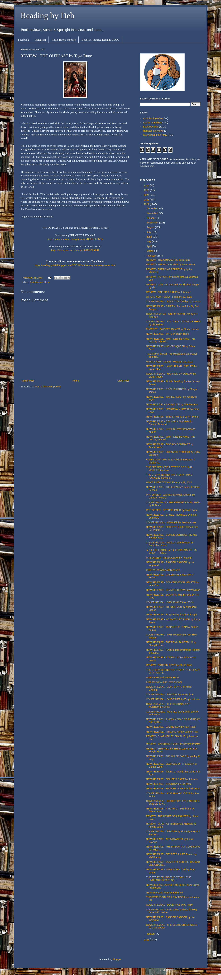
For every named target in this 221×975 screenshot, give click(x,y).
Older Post (123, 380)
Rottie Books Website (64, 39)
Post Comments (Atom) (47, 386)
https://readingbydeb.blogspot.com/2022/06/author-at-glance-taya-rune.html (75, 265)
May (149, 241)
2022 (147, 204)
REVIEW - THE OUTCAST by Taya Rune (168, 259)
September (153, 222)
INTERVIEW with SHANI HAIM (162, 677)
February (152, 255)
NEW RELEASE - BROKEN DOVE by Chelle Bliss (173, 788)
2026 (147, 185)
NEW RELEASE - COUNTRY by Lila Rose (168, 783)
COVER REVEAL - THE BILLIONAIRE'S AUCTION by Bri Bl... (167, 705)
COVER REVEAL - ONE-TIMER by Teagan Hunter (173, 699)
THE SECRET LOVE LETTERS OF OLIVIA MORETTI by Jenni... (169, 469)
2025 (147, 190)
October (151, 218)
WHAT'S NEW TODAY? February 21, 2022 (169, 482)
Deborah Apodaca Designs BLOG (100, 39)
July (149, 232)
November (152, 213)
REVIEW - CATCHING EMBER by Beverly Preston (173, 744)
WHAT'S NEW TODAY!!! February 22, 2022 (169, 361)
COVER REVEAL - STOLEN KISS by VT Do (169, 602)
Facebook (23, 39)
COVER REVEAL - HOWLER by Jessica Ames (171, 522)
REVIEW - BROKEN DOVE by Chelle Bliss (169, 665)
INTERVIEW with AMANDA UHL (163, 570)
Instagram (40, 39)
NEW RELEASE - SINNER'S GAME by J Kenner (172, 779)
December (152, 208)
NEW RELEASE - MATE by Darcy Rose (167, 333)
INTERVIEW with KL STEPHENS (164, 682)
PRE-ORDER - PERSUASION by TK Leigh (169, 557)
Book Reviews (36, 282)
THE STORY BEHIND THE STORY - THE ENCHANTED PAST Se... (168, 879)
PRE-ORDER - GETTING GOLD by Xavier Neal (171, 510)
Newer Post (27, 380)
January (151, 933)
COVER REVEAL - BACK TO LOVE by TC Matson (173, 301)
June (149, 236)
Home (75, 380)
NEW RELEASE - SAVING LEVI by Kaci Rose (170, 726)
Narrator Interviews (153, 130)
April (149, 246)
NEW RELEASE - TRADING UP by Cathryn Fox (172, 731)
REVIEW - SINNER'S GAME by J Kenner (168, 292)
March (150, 251)
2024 (147, 195)
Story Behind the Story (155, 135)
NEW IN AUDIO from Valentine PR (164, 892)
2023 (147, 199)
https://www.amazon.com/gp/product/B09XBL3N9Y (75, 238)
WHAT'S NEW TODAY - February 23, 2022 (169, 296)
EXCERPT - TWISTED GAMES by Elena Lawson (172, 329)
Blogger (117, 959)
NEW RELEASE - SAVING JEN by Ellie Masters (172, 404)
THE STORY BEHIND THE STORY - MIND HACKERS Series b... (169, 476)
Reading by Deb (47, 15)
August (151, 227)
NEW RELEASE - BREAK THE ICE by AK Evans (172, 416)
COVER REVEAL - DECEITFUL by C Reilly (169, 904)
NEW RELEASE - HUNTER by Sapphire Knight (171, 614)
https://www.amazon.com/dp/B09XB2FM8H (75, 250)
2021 (147, 939)
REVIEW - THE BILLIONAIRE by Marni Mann (170, 264)
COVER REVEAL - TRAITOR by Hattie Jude (170, 694)
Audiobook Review (153, 118)
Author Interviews (152, 122)
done (47, 282)
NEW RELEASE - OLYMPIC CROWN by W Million (173, 590)
